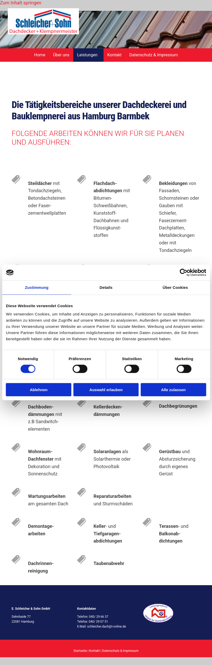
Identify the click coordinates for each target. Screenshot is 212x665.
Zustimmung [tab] (36, 287)
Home (39, 54)
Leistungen (87, 54)
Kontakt (114, 54)
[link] (88, 55)
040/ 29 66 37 (98, 616)
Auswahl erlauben (105, 389)
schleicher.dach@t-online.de (106, 626)
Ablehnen (38, 389)
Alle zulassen (173, 389)
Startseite (80, 651)
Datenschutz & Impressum (153, 54)
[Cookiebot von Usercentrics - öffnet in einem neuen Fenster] (183, 272)
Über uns (61, 54)
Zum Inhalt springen (20, 2)
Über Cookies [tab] (175, 287)
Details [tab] (106, 287)
